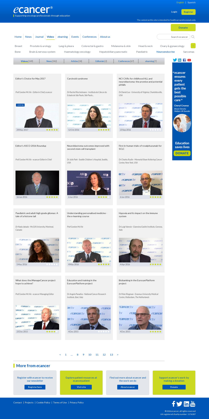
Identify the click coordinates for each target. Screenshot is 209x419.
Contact (17, 402)
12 (104, 354)
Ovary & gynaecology (172, 45)
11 (97, 354)
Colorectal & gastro (92, 45)
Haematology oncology (77, 51)
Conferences (89, 36)
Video (50, 36)
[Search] (193, 36)
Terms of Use (60, 402)
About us (105, 36)
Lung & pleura (66, 45)
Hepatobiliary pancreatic (113, 51)
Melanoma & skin (121, 45)
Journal (39, 36)
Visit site (81, 387)
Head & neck (145, 45)
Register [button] (188, 11)
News (28, 36)
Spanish (192, 2)
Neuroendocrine (165, 51)
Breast (18, 45)
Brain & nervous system (42, 51)
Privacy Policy (77, 402)
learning (63, 36)
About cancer (128, 387)
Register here (35, 387)
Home (18, 36)
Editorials (100, 61)
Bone (18, 51)
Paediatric (142, 51)
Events (75, 36)
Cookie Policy (43, 402)
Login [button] (174, 11)
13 (111, 354)
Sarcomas (188, 51)
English (180, 2)
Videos (24, 61)
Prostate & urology (40, 45)
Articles (74, 61)
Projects (29, 402)
